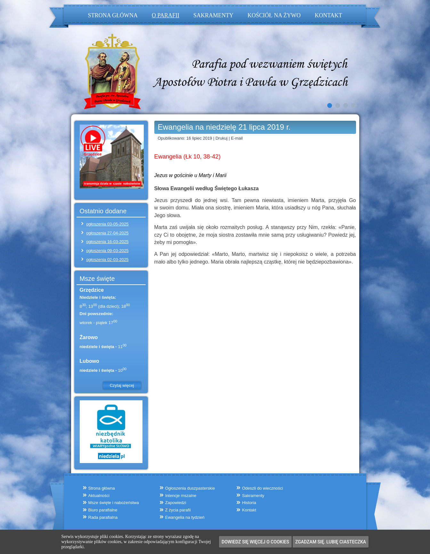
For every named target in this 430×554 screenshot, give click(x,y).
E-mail (237, 138)
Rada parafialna (103, 517)
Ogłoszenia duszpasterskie (190, 488)
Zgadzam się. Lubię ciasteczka (331, 542)
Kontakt (328, 15)
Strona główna (113, 15)
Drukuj (222, 138)
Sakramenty (213, 15)
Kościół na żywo (274, 15)
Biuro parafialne (103, 510)
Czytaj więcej (122, 385)
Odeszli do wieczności (262, 488)
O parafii (165, 15)
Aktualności (99, 495)
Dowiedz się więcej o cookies (255, 542)
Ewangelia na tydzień (185, 517)
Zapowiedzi (175, 502)
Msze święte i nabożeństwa (113, 502)
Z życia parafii (178, 510)
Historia (249, 502)
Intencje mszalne (181, 495)
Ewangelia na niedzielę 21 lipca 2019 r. (224, 127)
